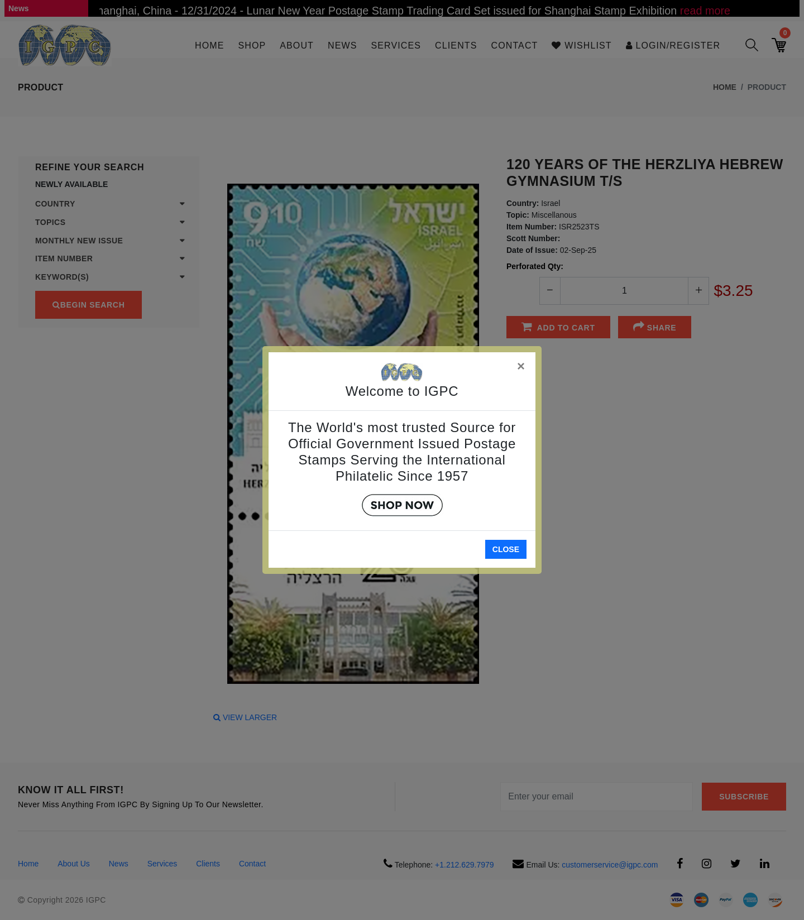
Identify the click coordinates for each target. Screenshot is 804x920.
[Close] (521, 364)
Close (505, 549)
